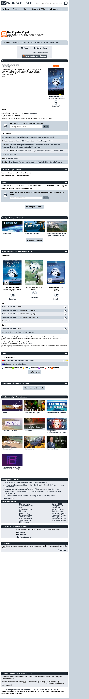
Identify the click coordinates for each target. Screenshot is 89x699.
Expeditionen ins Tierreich (56, 413)
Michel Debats (25, 137)
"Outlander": (30, 496)
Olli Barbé (25, 141)
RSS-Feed (50, 683)
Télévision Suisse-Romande (24, 151)
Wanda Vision (36, 147)
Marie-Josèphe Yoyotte (53, 162)
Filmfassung (6, 66)
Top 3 (52, 43)
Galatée (13, 145)
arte (35, 113)
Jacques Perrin (36, 137)
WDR (61, 151)
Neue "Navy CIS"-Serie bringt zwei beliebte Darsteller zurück (26, 482)
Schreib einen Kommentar (34, 388)
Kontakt (14, 676)
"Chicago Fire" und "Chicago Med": (32, 489)
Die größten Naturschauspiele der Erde (56, 431)
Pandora (31, 145)
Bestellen (56, 106)
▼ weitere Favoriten (34, 240)
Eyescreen (24, 145)
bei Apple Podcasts (24, 537)
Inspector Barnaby (53, 449)
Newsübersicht (9, 498)
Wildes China (29, 431)
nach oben (6, 690)
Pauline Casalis (24, 162)
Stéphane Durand (35, 141)
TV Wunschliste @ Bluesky (36, 682)
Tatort (5, 413)
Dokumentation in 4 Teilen (10, 65)
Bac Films (53, 145)
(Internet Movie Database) (15, 364)
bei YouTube (21, 535)
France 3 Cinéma (53, 151)
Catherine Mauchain (37, 162)
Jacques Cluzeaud (12, 137)
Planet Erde (7, 233)
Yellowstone (29, 449)
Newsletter (6, 678)
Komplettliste (54, 186)
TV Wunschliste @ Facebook (12, 682)
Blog (12, 678)
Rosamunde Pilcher (10, 431)
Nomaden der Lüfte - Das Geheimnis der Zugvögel (12, 468)
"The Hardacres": (33, 492)
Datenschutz (36, 676)
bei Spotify (21, 532)
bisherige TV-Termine (34, 207)
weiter (46, 127)
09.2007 (30, 113)
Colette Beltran (12, 162)
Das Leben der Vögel (32, 413)
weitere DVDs (7, 321)
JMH (18, 145)
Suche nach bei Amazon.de (19, 332)
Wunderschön (8, 449)
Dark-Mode (7, 685)
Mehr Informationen (27, 343)
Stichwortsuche (26, 690)
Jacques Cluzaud (48, 137)
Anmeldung (62, 550)
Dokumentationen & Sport (49, 690)
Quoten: (34, 486)
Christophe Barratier (42, 145)
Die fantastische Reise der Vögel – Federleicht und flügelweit (56, 235)
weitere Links (35, 372)
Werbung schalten (24, 676)
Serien (36, 690)
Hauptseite (16, 690)
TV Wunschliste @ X (53, 682)
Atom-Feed (59, 683)
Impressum (6, 676)
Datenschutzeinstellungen (51, 676)
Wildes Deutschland (32, 233)
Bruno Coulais (11, 154)
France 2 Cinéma (41, 151)
